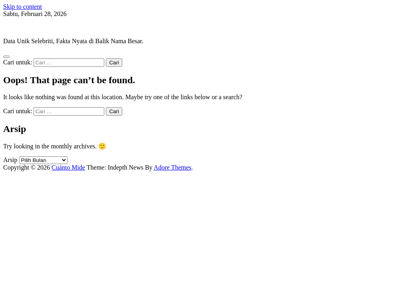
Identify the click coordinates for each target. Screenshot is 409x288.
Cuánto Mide (20, 27)
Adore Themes (172, 167)
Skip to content (22, 6)
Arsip (10, 159)
